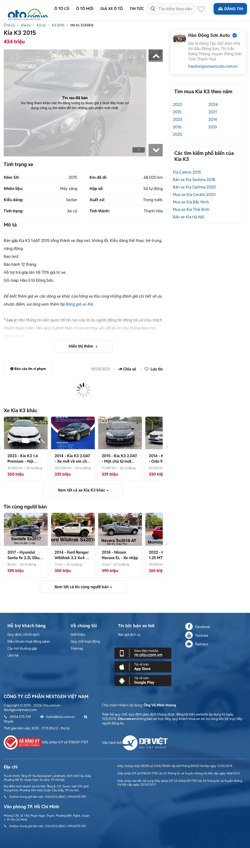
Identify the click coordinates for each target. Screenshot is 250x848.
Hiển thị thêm (81, 346)
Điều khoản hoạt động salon (28, 641)
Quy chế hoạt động (85, 641)
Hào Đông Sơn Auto (209, 35)
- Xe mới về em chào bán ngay (73, 461)
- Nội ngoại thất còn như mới (24, 464)
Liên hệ (13, 655)
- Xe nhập (120, 555)
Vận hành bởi (135, 742)
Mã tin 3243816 (82, 25)
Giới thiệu (77, 634)
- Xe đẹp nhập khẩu (72, 558)
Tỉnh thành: (100, 211)
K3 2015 (58, 25)
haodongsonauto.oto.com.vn (213, 66)
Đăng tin (230, 8)
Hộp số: (96, 188)
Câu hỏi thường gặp (22, 648)
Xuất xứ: (97, 199)
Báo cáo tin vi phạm (28, 368)
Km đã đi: (98, 177)
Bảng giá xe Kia (79, 304)
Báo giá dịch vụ (129, 634)
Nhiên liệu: (13, 188)
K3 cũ (41, 25)
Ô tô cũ (9, 25)
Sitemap (76, 648)
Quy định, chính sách (23, 634)
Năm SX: (11, 177)
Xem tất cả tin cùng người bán (81, 586)
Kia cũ (26, 25)
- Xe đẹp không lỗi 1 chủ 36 (25, 560)
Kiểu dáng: (13, 199)
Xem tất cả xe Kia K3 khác (81, 490)
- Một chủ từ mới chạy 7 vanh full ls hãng (119, 464)
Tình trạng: (13, 211)
